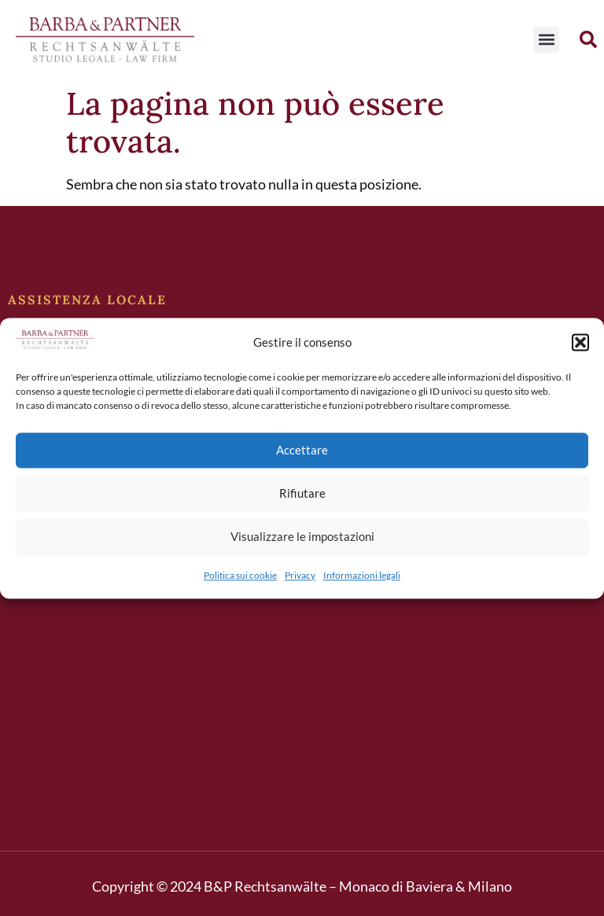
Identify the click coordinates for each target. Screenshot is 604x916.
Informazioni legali (361, 575)
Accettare (302, 450)
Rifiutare (302, 494)
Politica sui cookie (240, 575)
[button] (580, 342)
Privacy (300, 575)
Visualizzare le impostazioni (302, 537)
